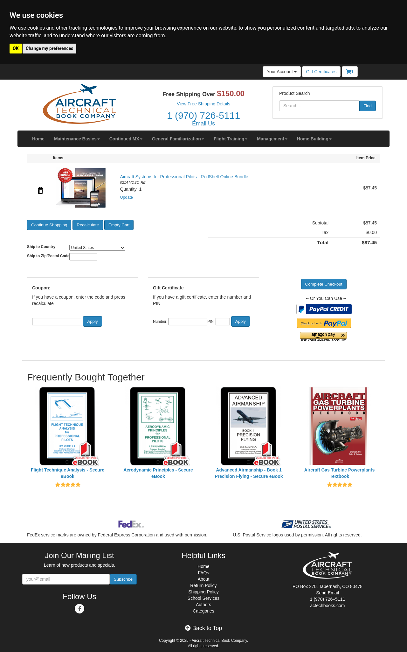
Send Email (327, 592)
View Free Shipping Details (203, 103)
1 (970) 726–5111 (327, 599)
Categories (203, 610)
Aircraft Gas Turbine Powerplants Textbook (339, 473)
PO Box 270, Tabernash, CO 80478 (327, 586)
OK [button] (16, 48)
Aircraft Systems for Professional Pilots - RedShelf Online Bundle (184, 176)
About (204, 579)
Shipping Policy (203, 591)
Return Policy (203, 585)
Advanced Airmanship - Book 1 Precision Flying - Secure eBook (249, 473)
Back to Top (203, 628)
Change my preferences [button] (49, 48)
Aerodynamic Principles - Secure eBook (158, 473)
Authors (203, 604)
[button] (77, 139)
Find (367, 105)
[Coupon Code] (57, 321)
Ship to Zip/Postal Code (48, 256)
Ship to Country (41, 246)
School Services (203, 598)
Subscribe (123, 579)
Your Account (282, 71)
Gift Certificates (321, 71)
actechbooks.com (327, 605)
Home (203, 566)
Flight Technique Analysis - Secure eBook (67, 473)
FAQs (203, 572)
